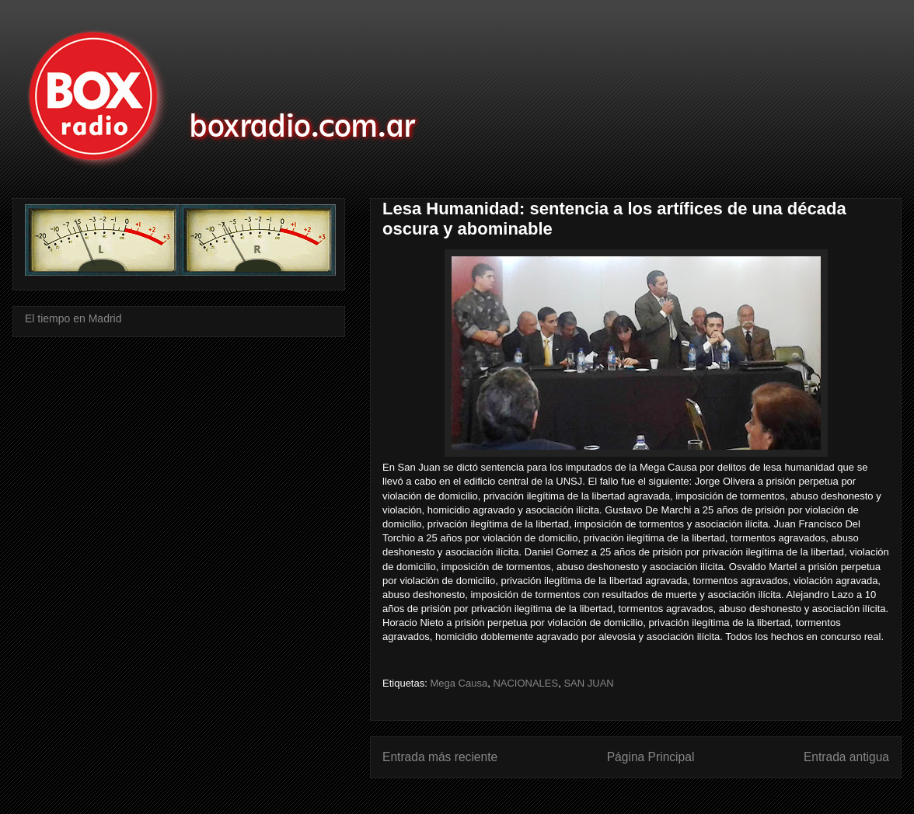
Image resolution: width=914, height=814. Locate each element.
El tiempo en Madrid (73, 318)
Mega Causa (458, 683)
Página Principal (651, 757)
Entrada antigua (846, 757)
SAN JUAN (588, 683)
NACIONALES (525, 683)
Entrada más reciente (439, 757)
